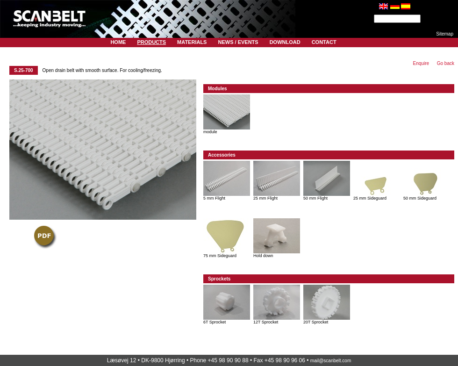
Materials (192, 42)
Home (118, 42)
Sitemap (444, 33)
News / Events (238, 42)
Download (285, 42)
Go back (445, 63)
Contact (324, 42)
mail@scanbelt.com (330, 360)
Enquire (421, 63)
